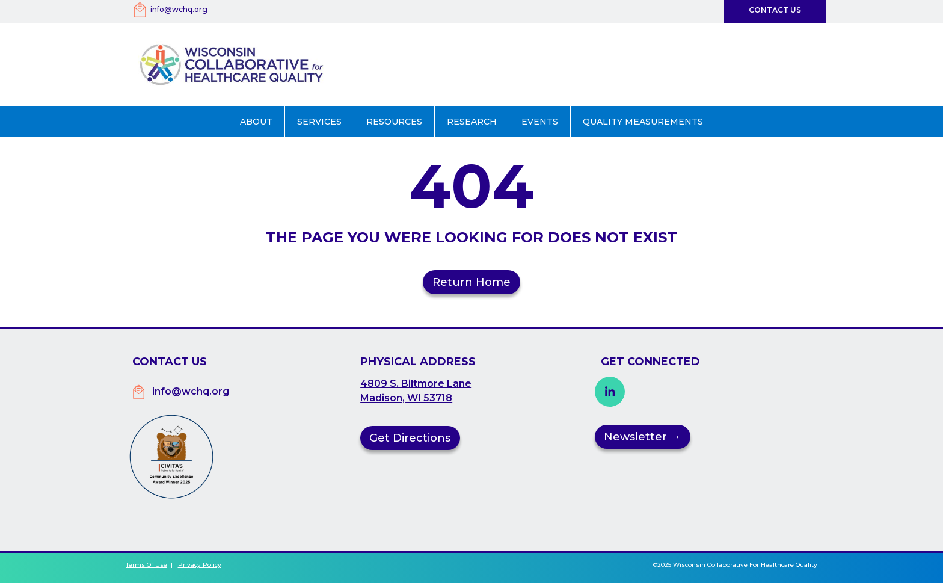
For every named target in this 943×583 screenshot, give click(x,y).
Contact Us (775, 9)
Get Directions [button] (409, 438)
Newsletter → (642, 436)
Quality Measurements (643, 121)
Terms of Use (146, 565)
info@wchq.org (178, 9)
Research (472, 121)
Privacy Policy (199, 565)
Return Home (471, 282)
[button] (256, 121)
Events (539, 121)
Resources (394, 121)
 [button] (610, 391)
